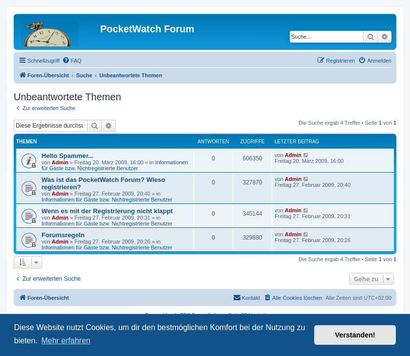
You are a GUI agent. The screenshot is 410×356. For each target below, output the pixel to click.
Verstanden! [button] (355, 335)
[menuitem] (72, 61)
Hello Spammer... (67, 155)
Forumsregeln (63, 235)
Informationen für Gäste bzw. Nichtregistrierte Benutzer (115, 165)
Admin (60, 162)
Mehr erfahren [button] (65, 340)
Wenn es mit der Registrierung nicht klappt (107, 211)
